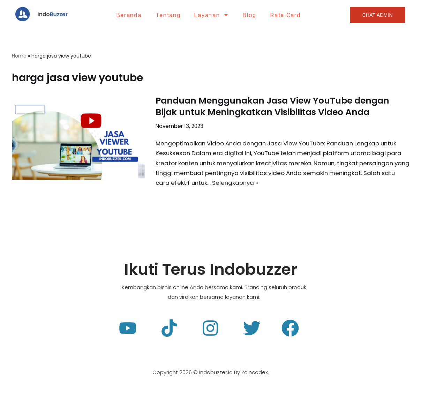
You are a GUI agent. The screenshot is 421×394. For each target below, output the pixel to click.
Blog (249, 15)
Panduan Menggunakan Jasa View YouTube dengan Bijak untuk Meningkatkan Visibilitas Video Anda (272, 107)
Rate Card (285, 15)
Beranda (129, 15)
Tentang (168, 15)
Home (19, 55)
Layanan (211, 15)
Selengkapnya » (253, 184)
